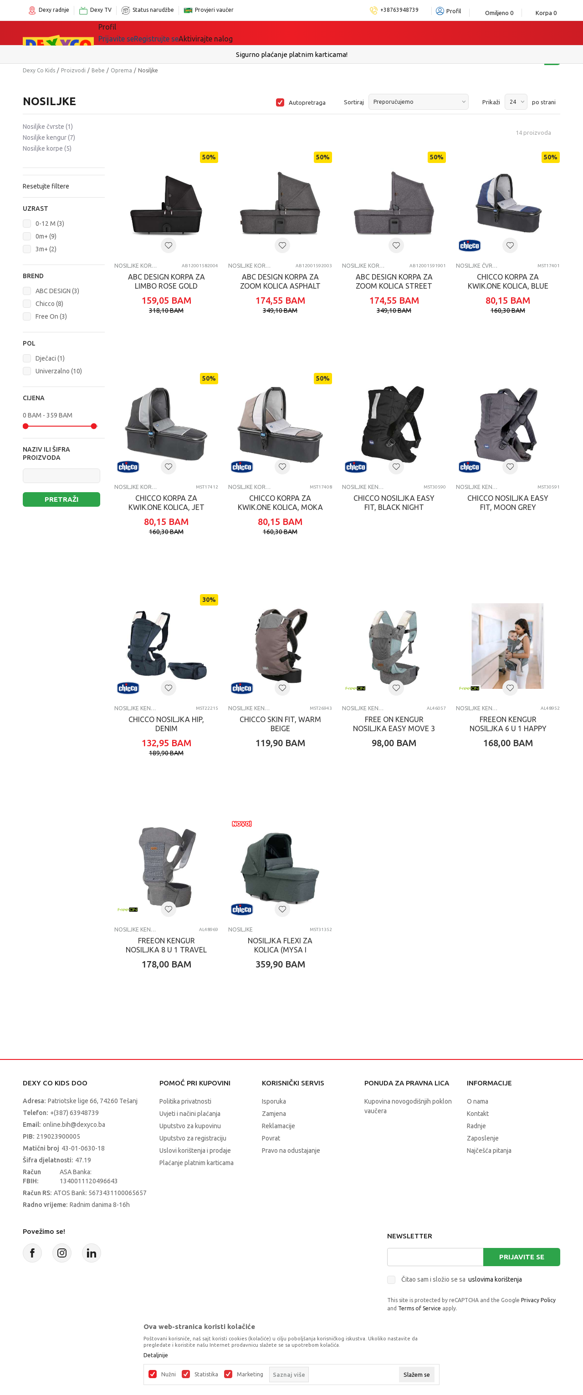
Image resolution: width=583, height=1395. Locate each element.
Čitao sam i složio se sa (461, 1279)
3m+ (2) (46, 249)
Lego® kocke (226, 33)
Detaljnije (155, 1355)
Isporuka (274, 1101)
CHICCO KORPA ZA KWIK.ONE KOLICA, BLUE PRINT (508, 286)
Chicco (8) (49, 303)
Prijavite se (521, 1257)
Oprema (121, 70)
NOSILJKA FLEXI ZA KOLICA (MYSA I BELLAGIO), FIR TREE (280, 950)
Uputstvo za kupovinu (190, 1126)
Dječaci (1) (50, 358)
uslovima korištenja (495, 1279)
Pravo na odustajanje (291, 1150)
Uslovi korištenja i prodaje (195, 1150)
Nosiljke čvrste (48, 126)
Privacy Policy (538, 1300)
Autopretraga (307, 102)
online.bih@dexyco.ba (74, 1124)
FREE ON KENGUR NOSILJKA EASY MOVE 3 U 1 (394, 728)
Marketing (250, 1374)
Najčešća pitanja (489, 1150)
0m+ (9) (46, 236)
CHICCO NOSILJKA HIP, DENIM (166, 724)
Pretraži (61, 499)
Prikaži (491, 102)
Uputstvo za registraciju (192, 1138)
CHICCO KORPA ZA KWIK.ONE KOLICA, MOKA (280, 502)
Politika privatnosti (185, 1101)
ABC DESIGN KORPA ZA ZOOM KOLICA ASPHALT (280, 281)
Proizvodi (73, 70)
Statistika (206, 1374)
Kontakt (478, 1113)
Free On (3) (51, 316)
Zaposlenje (483, 1138)
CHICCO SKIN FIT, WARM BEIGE (280, 724)
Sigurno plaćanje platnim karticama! (292, 54)
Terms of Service (419, 1308)
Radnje (476, 1126)
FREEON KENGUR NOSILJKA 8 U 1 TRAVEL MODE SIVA (166, 950)
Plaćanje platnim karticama (196, 1162)
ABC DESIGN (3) (57, 291)
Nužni (168, 1374)
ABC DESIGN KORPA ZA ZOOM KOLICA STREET (394, 281)
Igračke (180, 33)
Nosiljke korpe (47, 148)
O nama (477, 1101)
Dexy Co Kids (39, 70)
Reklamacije (278, 1126)
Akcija (270, 33)
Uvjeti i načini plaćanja (189, 1113)
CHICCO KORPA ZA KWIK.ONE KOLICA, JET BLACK (166, 507)
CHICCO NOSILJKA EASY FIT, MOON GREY (507, 502)
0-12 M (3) (50, 223)
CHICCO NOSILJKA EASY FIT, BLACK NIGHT (394, 502)
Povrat (271, 1138)
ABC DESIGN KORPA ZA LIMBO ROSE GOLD (166, 281)
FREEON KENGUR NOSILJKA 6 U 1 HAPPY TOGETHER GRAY (508, 728)
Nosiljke (240, 929)
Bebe (98, 70)
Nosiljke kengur (49, 137)
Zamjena (274, 1113)
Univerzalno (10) (59, 371)
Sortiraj (354, 102)
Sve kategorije (129, 33)
